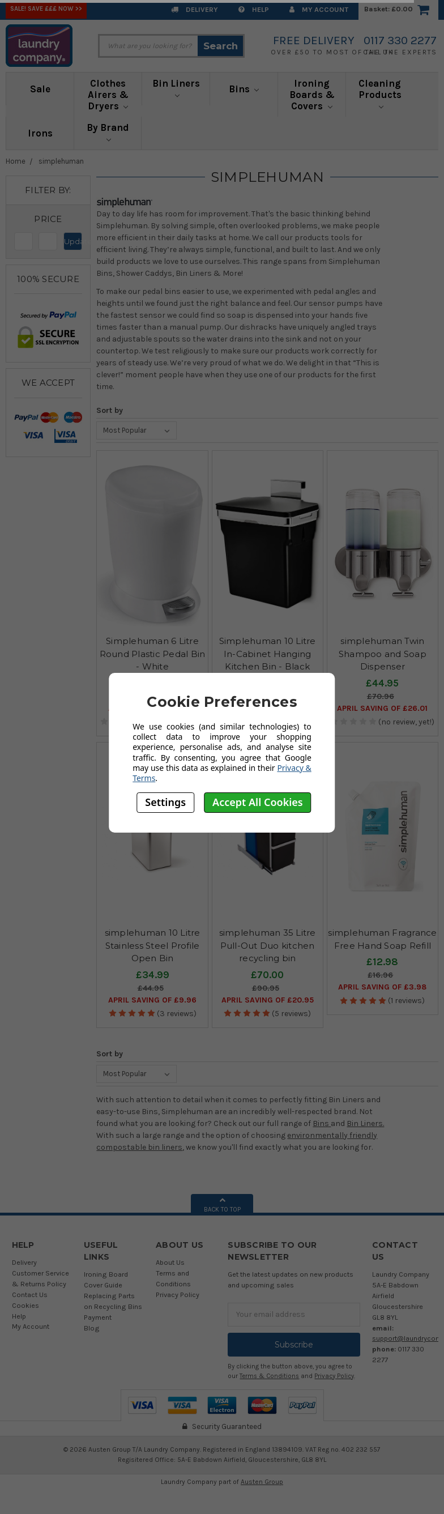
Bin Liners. (365, 1123)
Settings (165, 802)
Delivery (194, 9)
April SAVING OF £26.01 (382, 708)
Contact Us (30, 1294)
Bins (244, 89)
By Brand (108, 132)
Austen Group (262, 1482)
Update (73, 241)
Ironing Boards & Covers (312, 95)
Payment (98, 1317)
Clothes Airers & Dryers (108, 95)
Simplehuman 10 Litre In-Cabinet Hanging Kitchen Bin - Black (267, 654)
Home (15, 161)
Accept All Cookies (257, 802)
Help (253, 9)
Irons (40, 133)
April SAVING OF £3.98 (382, 987)
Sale (40, 89)
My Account (318, 9)
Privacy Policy (177, 1294)
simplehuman (61, 161)
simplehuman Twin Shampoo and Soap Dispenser (382, 654)
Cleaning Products (380, 93)
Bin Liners (176, 88)
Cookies (25, 1305)
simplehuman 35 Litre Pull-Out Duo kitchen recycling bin (267, 945)
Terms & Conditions (269, 1376)
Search (220, 46)
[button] (48, 219)
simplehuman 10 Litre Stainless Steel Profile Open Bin (152, 945)
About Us (170, 1262)
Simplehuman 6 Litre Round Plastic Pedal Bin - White (153, 654)
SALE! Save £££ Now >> (46, 8)
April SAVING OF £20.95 (267, 1000)
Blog (92, 1328)
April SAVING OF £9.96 (152, 1000)
